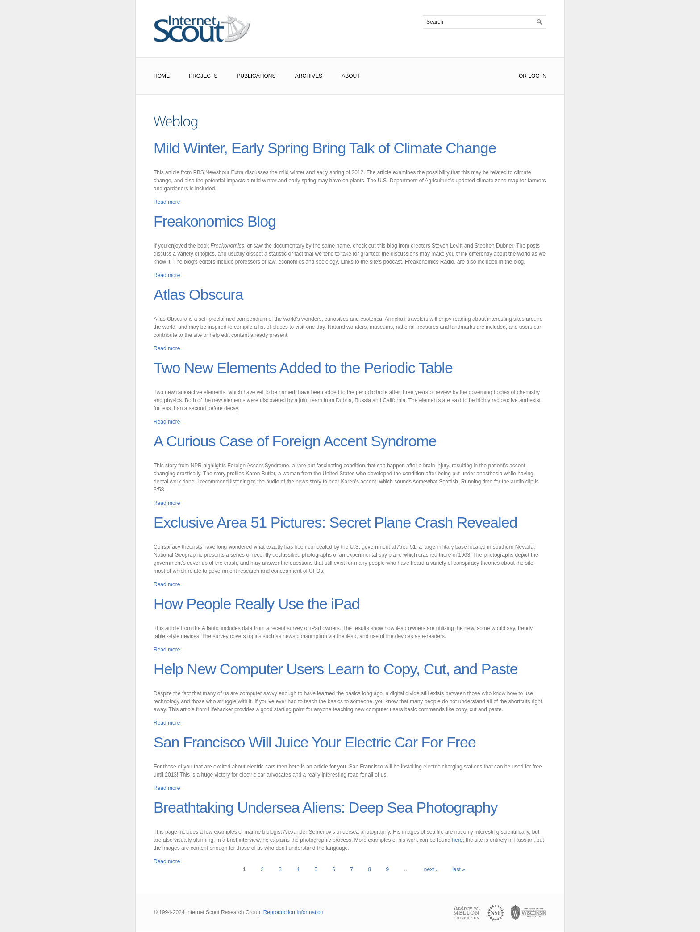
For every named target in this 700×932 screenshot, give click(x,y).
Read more (167, 202)
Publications (256, 76)
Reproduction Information (293, 912)
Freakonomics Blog (215, 221)
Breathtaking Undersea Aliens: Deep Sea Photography (325, 807)
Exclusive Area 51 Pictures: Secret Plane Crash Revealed (335, 522)
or (523, 76)
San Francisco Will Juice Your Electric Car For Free (315, 742)
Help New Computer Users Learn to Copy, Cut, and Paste (336, 668)
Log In (537, 76)
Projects (203, 76)
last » (458, 869)
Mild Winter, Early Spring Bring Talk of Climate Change (325, 147)
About (351, 76)
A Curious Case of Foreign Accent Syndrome (295, 440)
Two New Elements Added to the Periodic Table (303, 367)
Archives (308, 76)
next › (431, 869)
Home (162, 76)
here (457, 840)
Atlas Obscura (198, 294)
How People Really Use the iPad (256, 603)
